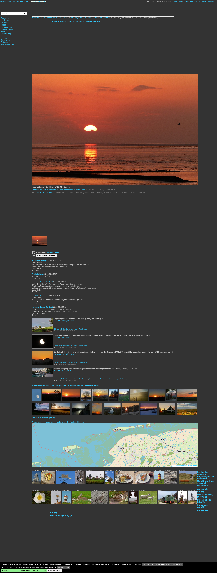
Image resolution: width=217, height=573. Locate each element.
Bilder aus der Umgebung (43, 418)
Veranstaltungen (7, 34)
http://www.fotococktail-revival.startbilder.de (69, 190)
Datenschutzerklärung (8, 44)
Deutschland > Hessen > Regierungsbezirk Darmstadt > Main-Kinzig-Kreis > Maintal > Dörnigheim (205, 479)
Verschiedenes (104, 18)
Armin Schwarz (38, 274)
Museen (4, 24)
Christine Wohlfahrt (39, 295)
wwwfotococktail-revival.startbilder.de (14, 1)
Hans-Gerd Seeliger (39, 261)
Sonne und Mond (91, 18)
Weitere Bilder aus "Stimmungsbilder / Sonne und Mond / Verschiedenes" (66, 385)
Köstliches (5, 20)
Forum (34, 1)
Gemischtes (5, 40)
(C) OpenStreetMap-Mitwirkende (184, 466)
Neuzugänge (5, 38)
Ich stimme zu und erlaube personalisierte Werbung (24, 570)
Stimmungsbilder (77, 18)
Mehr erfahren (63, 567)
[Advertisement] (115, 49)
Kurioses (4, 22)
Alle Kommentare (53, 252)
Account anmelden (190, 1)
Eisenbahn (5, 18)
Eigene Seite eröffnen (206, 1)
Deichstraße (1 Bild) (59, 516)
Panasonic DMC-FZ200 (45, 193)
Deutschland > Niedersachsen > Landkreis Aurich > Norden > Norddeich (58, 422)
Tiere (3, 32)
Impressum (41, 1)
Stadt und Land (6, 28)
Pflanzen (4, 26)
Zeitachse (4, 42)
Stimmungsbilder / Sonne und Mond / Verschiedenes (75, 21)
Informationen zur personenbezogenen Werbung (163, 564)
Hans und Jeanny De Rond (42, 190)
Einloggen (178, 1)
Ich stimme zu (54, 570)
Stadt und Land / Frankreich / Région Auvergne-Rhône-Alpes (109, 379)
